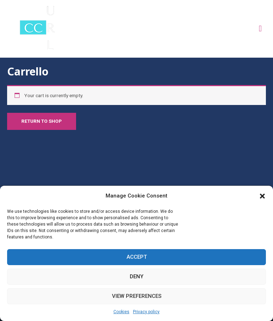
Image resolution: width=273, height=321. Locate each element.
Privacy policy (146, 311)
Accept (137, 257)
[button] (262, 196)
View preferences (136, 296)
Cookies (121, 311)
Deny (136, 276)
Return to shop (41, 121)
